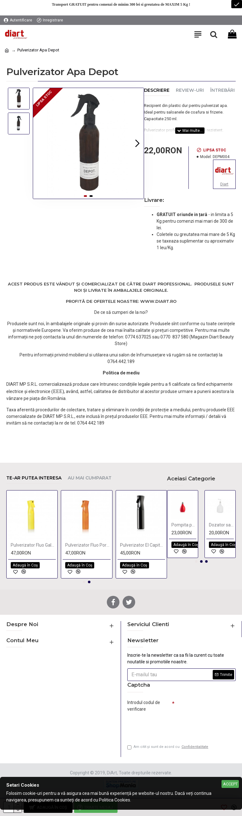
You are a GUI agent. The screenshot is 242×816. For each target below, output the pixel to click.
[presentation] (171, 725)
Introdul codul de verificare (143, 706)
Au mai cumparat (90, 478)
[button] (137, 143)
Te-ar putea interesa (33, 478)
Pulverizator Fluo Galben (33, 545)
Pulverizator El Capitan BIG (142, 545)
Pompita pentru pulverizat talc (183, 524)
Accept (230, 784)
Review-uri (190, 90)
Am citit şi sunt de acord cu (168, 747)
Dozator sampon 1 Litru (221, 524)
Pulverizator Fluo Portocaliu (87, 545)
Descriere (157, 90)
